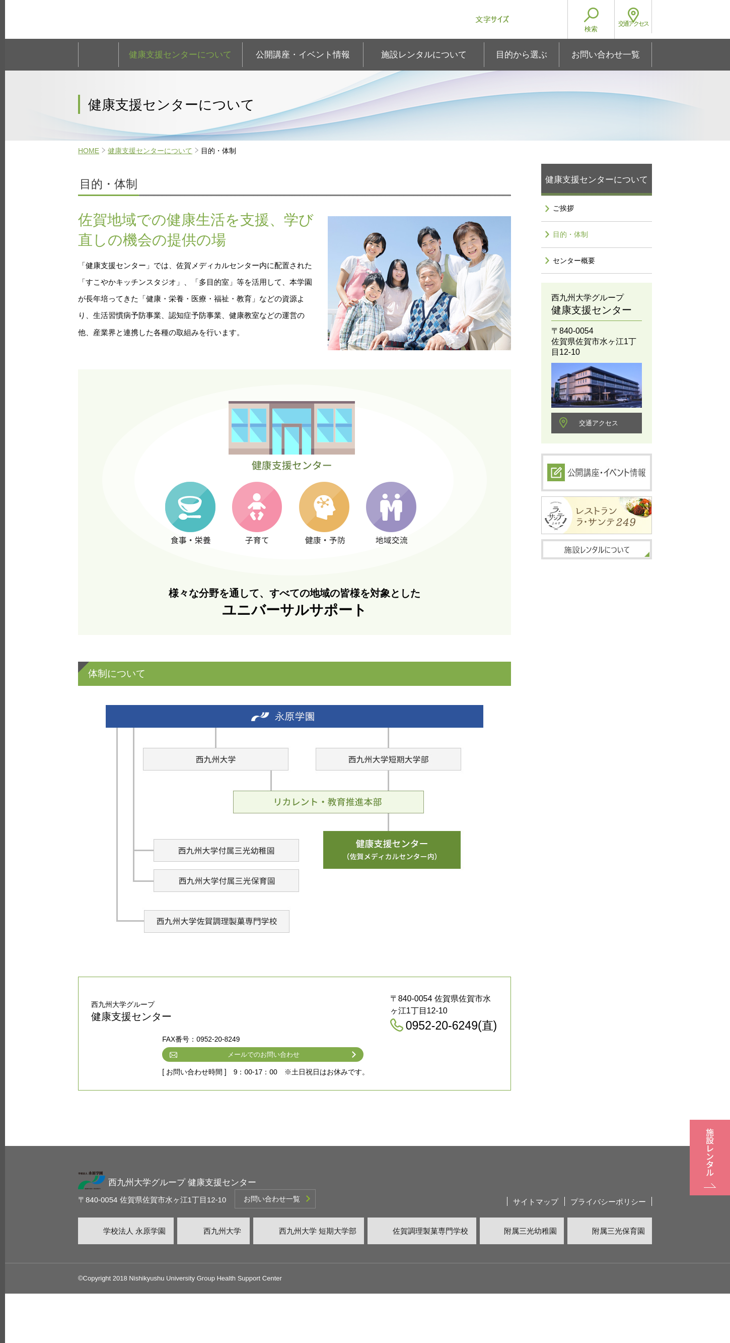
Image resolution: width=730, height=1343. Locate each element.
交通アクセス (598, 442)
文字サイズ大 (535, 19)
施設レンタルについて (424, 54)
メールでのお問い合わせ (332, 1102)
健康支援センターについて (180, 54)
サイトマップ (535, 1250)
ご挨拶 (561, 212)
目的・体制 (570, 244)
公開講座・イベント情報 (303, 54)
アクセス (628, 29)
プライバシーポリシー (608, 1250)
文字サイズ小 (515, 19)
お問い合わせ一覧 (605, 54)
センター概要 (574, 277)
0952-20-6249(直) (321, 1083)
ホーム (98, 54)
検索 (581, 29)
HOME (88, 151)
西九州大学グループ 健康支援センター (220, 23)
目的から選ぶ (521, 54)
